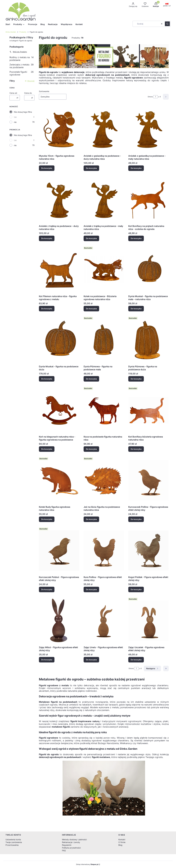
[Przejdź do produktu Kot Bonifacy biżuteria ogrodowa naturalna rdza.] (148, 410)
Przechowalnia (12, 845)
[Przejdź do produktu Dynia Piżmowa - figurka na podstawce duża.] (148, 340)
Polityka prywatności (71, 848)
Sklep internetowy (87, 864)
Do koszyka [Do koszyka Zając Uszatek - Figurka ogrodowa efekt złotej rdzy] (136, 659)
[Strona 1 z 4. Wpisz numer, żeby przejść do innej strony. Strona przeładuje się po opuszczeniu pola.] (155, 96)
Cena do (28, 93)
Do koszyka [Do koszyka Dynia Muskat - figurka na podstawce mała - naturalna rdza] (136, 308)
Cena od (13, 93)
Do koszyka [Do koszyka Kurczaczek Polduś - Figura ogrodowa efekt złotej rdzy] (46, 589)
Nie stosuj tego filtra (23, 112)
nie (15, 122)
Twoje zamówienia (14, 842)
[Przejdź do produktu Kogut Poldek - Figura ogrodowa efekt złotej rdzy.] (148, 550)
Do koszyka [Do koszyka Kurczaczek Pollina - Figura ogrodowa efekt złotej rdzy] (136, 519)
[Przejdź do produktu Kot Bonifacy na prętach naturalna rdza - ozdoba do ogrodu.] (148, 199)
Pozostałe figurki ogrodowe (21, 73)
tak (15, 117)
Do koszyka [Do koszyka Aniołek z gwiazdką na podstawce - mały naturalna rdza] (136, 168)
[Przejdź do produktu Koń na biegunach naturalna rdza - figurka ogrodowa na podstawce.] (59, 410)
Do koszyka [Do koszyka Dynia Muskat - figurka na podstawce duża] (46, 379)
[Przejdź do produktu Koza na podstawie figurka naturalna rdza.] (104, 410)
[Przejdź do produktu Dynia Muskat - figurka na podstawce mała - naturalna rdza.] (148, 270)
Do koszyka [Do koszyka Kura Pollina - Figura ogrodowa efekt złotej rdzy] (91, 589)
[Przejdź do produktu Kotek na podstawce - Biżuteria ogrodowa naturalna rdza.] (104, 270)
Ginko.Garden (11, 32)
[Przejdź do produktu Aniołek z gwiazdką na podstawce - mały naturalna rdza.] (148, 129)
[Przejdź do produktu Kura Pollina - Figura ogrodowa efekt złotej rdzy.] (104, 550)
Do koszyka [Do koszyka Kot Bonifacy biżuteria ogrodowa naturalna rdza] (136, 449)
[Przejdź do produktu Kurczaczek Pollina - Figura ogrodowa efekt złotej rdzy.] (148, 480)
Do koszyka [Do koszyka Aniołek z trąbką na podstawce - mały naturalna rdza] (91, 238)
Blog (120, 845)
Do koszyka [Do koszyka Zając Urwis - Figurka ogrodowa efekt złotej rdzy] (91, 659)
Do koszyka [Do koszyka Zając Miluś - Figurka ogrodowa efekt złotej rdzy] (46, 659)
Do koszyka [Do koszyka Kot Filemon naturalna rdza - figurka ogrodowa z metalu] (46, 308)
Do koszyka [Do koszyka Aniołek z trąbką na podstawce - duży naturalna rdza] (46, 238)
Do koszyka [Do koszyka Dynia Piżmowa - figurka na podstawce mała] (91, 379)
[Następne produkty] (152, 668)
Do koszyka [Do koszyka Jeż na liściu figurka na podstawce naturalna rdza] (91, 519)
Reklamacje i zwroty (71, 842)
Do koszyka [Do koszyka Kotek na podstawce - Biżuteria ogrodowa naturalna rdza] (91, 308)
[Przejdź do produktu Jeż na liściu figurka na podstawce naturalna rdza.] (104, 480)
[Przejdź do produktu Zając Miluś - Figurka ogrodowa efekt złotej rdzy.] (59, 621)
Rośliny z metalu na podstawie (21, 58)
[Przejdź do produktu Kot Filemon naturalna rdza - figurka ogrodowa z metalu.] (59, 270)
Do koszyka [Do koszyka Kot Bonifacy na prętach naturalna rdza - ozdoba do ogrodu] (136, 238)
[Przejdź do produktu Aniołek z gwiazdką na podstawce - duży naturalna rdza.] (104, 129)
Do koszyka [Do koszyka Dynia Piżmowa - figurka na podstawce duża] (136, 379)
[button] (167, 23)
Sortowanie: (44, 91)
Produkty (22, 32)
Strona (150, 97)
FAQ (64, 850)
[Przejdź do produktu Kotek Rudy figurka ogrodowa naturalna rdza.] (59, 480)
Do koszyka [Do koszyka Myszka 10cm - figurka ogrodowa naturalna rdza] (46, 168)
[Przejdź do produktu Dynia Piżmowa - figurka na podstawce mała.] (104, 340)
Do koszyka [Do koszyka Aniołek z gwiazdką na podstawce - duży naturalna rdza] (91, 168)
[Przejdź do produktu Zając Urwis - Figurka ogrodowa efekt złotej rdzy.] (104, 621)
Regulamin (66, 845)
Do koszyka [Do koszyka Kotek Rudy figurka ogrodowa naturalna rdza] (46, 519)
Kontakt (121, 839)
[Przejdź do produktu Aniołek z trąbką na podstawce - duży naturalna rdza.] (59, 199)
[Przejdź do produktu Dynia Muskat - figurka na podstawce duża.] (59, 340)
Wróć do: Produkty (18, 52)
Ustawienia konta (13, 839)
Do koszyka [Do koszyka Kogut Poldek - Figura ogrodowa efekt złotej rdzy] (136, 589)
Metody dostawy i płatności (74, 839)
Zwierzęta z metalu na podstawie (21, 66)
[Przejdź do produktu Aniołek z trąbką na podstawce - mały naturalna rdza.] (104, 199)
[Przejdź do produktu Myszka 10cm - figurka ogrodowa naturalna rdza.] (59, 129)
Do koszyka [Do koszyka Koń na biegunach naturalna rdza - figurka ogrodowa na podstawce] (46, 449)
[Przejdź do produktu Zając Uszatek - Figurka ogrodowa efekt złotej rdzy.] (148, 621)
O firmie (121, 842)
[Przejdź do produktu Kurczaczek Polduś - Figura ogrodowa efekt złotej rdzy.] (59, 550)
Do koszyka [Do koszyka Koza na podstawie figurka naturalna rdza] (91, 449)
